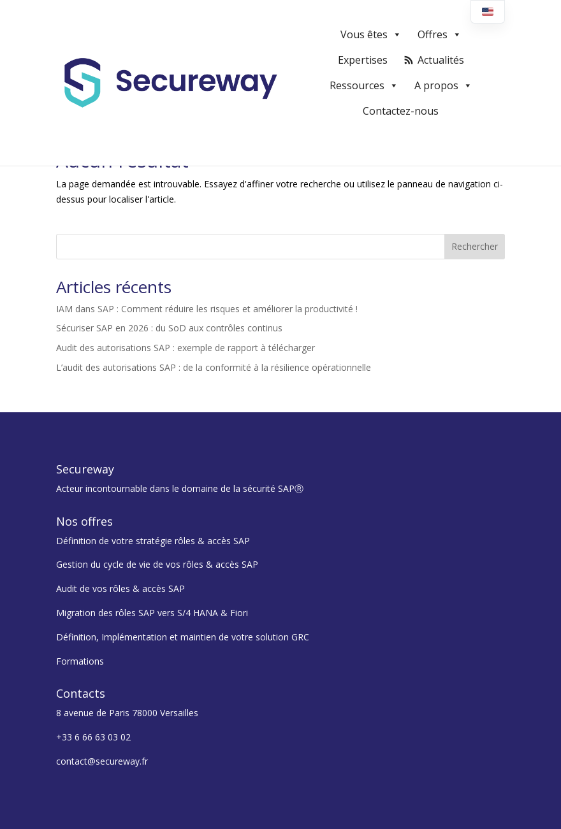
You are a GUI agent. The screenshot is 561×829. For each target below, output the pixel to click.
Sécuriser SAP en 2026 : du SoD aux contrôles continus (169, 328)
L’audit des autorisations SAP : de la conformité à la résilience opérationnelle (213, 367)
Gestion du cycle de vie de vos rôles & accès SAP (157, 564)
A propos (443, 85)
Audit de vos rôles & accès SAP (120, 588)
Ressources (364, 85)
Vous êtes (371, 34)
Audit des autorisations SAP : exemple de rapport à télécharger (185, 348)
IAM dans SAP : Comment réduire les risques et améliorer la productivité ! (207, 309)
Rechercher (474, 246)
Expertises (363, 60)
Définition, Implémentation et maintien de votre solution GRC (182, 637)
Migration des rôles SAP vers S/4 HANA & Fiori (152, 613)
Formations (80, 661)
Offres (440, 34)
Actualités (441, 60)
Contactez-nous (401, 111)
